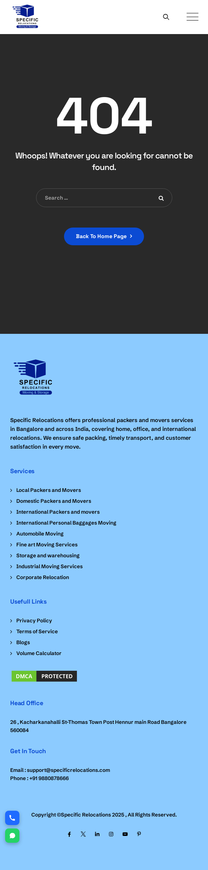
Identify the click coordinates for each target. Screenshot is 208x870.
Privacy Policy (34, 620)
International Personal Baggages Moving (66, 522)
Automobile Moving (40, 533)
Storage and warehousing (48, 555)
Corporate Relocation (42, 577)
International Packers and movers (58, 512)
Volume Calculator (39, 653)
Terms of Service (37, 631)
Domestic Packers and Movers (53, 501)
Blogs (23, 642)
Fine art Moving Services (47, 544)
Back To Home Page (101, 236)
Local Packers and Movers (48, 490)
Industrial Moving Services (49, 566)
